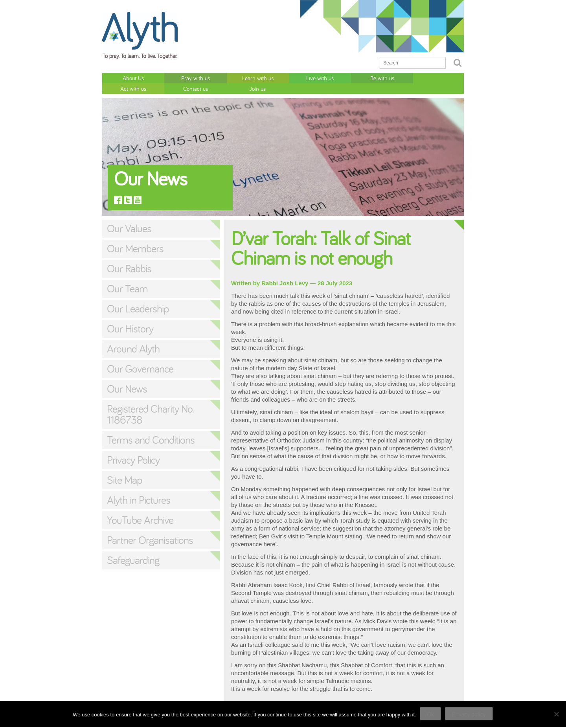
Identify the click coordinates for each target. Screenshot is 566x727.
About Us (124, 77)
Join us (441, 77)
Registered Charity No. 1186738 (150, 403)
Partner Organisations (150, 528)
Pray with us (169, 77)
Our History (130, 317)
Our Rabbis (129, 257)
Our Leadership (138, 297)
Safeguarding (133, 548)
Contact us (395, 77)
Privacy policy (469, 714)
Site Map (124, 468)
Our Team (127, 277)
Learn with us (215, 77)
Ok (430, 714)
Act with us (351, 77)
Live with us (260, 77)
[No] (556, 714)
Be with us (305, 77)
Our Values (129, 217)
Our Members (135, 237)
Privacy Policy (133, 448)
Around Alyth (133, 337)
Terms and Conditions (151, 428)
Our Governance (140, 357)
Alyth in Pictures (138, 488)
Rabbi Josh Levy (284, 272)
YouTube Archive (140, 508)
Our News (127, 377)
